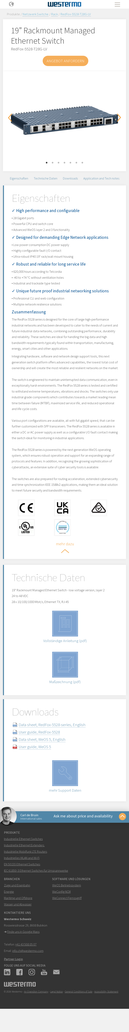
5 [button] (70, 163)
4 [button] (64, 163)
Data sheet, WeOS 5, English (45, 753)
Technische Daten (45, 179)
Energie (9, 907)
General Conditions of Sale (78, 1007)
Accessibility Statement (106, 1007)
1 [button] (47, 163)
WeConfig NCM (61, 907)
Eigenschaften (19, 179)
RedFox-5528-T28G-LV (76, 14)
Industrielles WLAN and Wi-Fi (21, 874)
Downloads (70, 179)
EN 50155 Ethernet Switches (22, 880)
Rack (54, 14)
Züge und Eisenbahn (17, 901)
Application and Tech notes (101, 179)
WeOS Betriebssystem (66, 901)
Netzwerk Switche (36, 14)
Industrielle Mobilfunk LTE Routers (25, 867)
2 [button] (53, 163)
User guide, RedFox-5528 (42, 745)
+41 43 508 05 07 (26, 960)
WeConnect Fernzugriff (67, 914)
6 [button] (76, 163)
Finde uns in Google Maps (23, 947)
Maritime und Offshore (18, 914)
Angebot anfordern (65, 60)
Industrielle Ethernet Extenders (24, 861)
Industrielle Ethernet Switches (23, 854)
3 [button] (59, 163)
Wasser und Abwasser (18, 920)
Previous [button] (10, 118)
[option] (64, 117)
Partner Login (13, 975)
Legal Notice (56, 1007)
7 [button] (82, 163)
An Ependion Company (36, 1007)
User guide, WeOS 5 (38, 760)
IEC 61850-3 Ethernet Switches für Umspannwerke (36, 886)
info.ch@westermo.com (27, 966)
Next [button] (119, 118)
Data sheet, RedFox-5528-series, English (55, 738)
